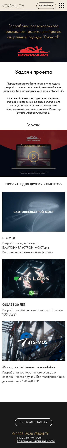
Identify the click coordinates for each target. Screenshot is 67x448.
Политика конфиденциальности (36, 441)
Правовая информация (29, 438)
